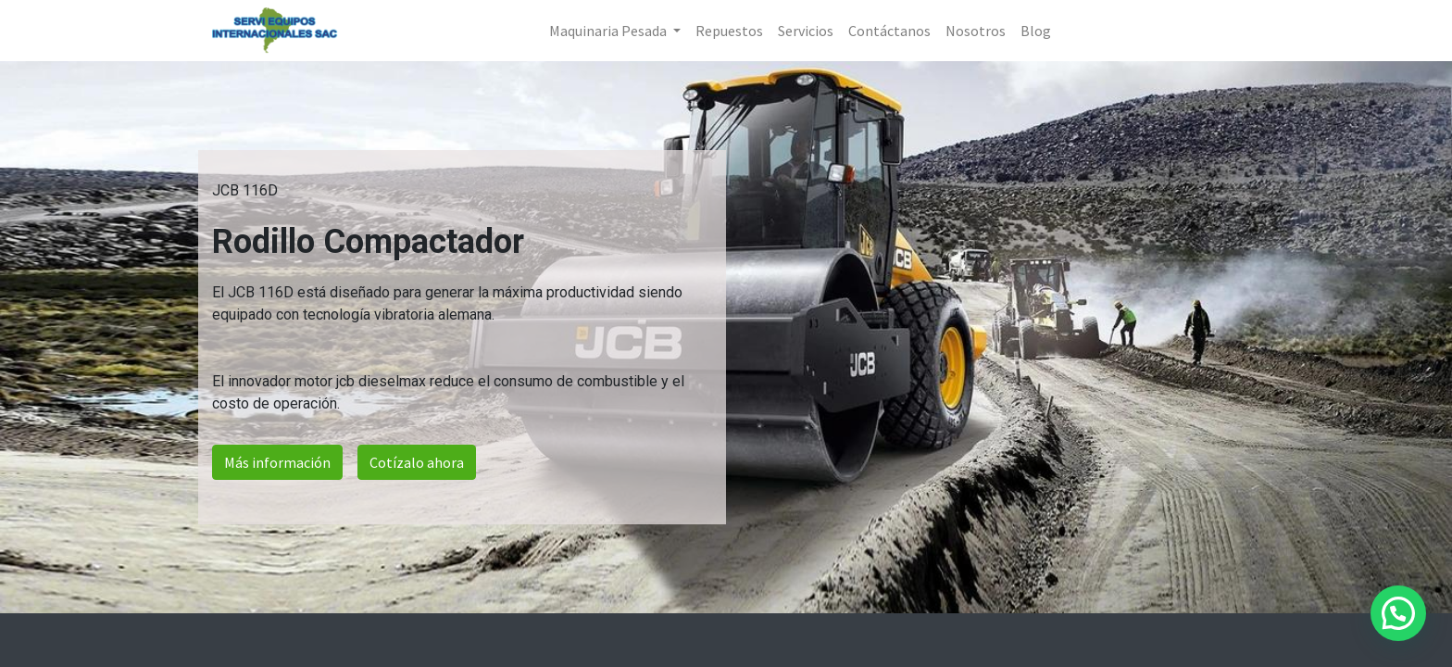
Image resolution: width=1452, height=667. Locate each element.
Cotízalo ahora (416, 462)
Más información (277, 462)
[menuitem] (729, 30)
